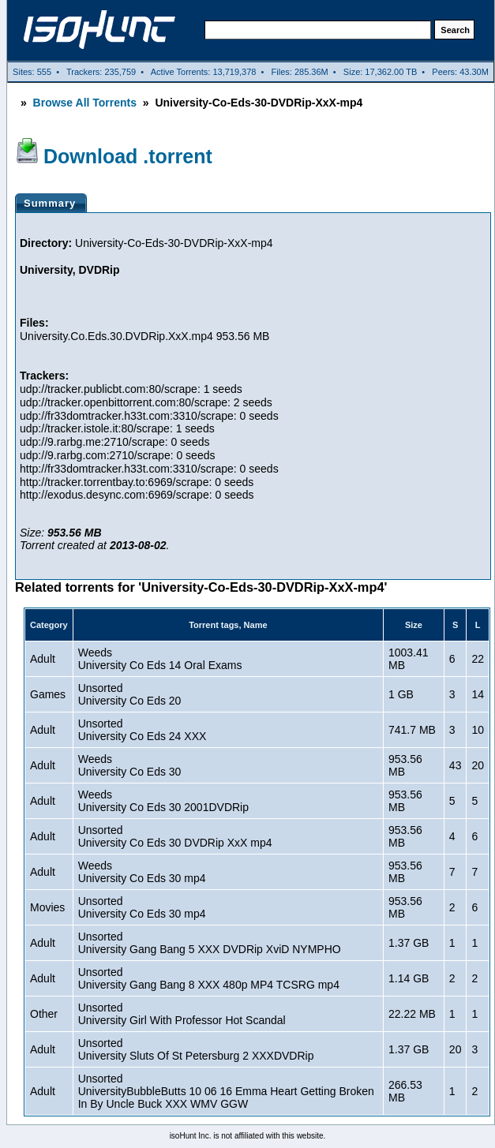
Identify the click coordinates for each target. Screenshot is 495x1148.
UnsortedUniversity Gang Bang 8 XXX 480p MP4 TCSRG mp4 (208, 978)
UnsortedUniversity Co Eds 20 (130, 694)
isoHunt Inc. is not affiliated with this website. (248, 1135)
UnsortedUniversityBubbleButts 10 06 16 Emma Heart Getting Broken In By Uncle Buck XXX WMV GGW (226, 1091)
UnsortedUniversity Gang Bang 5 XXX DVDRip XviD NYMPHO (209, 942)
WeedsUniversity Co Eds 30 (130, 765)
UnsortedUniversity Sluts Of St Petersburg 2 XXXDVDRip (196, 1049)
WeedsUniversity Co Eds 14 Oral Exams (160, 658)
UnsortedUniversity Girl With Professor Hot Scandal (182, 1013)
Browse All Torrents (85, 102)
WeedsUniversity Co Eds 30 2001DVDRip (163, 800)
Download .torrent (127, 156)
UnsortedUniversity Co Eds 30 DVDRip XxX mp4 (175, 836)
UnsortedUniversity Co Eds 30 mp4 (142, 907)
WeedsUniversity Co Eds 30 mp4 (142, 871)
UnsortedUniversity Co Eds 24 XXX (142, 729)
